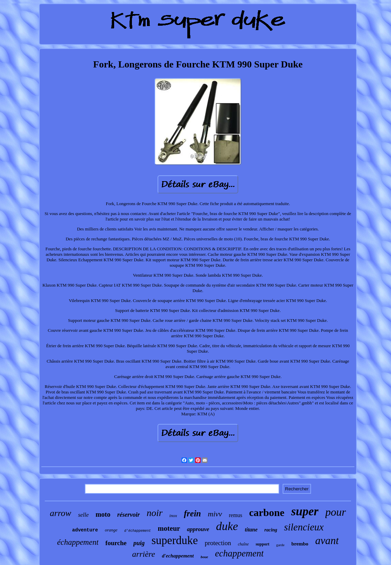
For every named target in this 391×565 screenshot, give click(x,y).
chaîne (243, 544)
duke (227, 526)
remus (235, 515)
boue (204, 557)
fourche (115, 543)
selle (83, 515)
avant (327, 541)
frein (192, 513)
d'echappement (178, 555)
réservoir (128, 514)
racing (271, 529)
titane (251, 529)
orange (111, 529)
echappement (239, 553)
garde (280, 545)
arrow (60, 513)
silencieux (304, 527)
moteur (169, 528)
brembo (299, 544)
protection (218, 543)
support (262, 544)
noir (155, 512)
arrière (143, 554)
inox (173, 515)
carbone (266, 512)
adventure (85, 530)
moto (103, 514)
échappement (77, 542)
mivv (215, 514)
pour (335, 512)
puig (139, 543)
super (305, 511)
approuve (198, 529)
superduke (174, 540)
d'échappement (137, 531)
